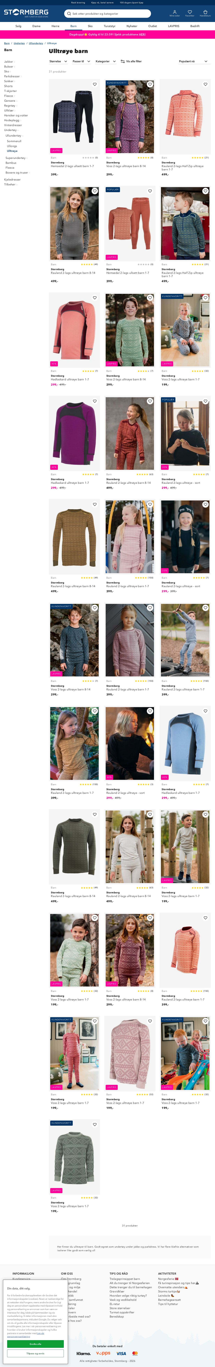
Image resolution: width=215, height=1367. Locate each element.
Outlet (152, 26)
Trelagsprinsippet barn (125, 1279)
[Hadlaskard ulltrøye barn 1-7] (74, 341)
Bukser (10, 66)
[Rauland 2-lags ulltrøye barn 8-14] (74, 236)
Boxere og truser (18, 172)
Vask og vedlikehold (123, 1299)
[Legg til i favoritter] (95, 84)
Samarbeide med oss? (76, 1316)
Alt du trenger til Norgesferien (130, 1283)
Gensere (11, 100)
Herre (55, 26)
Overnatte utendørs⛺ (173, 1287)
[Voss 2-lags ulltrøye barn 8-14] (130, 129)
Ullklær (10, 110)
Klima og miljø (70, 1287)
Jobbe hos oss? (71, 1320)
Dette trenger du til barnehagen (131, 1287)
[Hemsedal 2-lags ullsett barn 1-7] (74, 129)
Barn (73, 26)
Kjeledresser (12, 179)
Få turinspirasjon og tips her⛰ (178, 1283)
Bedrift (194, 26)
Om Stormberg (71, 1279)
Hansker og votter (16, 115)
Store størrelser (120, 1308)
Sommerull (14, 141)
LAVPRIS (173, 26)
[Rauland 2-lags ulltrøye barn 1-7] (130, 548)
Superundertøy (17, 158)
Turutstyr (110, 26)
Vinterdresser (13, 125)
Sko (90, 26)
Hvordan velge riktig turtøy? (128, 1295)
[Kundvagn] (205, 13)
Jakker (10, 61)
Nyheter (132, 26)
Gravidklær (117, 1291)
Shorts (8, 86)
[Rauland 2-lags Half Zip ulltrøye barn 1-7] (185, 129)
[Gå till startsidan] (26, 13)
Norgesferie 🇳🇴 (168, 1279)
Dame (36, 26)
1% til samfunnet (72, 1299)
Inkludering (68, 1304)
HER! (142, 34)
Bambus (11, 162)
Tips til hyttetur (168, 1304)
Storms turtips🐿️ (169, 1291)
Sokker (10, 81)
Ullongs (12, 146)
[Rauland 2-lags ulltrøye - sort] (185, 445)
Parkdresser (13, 76)
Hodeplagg (13, 120)
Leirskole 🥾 (166, 1295)
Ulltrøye (12, 151)
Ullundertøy (36, 43)
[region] (35, 1321)
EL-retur (115, 1304)
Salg (18, 26)
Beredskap (117, 1316)
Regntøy (11, 105)
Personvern (68, 1312)
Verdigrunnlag (70, 1283)
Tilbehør (11, 184)
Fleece (10, 95)
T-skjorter (10, 91)
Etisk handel (69, 1291)
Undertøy (19, 43)
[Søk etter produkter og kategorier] (108, 14)
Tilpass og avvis (35, 1353)
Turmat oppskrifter (122, 1312)
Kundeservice (22, 1279)
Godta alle (35, 1344)
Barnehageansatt (169, 1299)
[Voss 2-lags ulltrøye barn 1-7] (185, 341)
